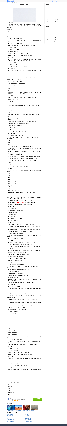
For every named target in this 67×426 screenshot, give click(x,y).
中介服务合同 (9, 418)
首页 (10, 2)
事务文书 (13, 2)
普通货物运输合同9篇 (10, 414)
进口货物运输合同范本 (11, 421)
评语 (54, 41)
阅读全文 (26, 6)
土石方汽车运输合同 (10, 419)
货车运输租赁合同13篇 (28, 421)
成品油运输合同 (27, 415)
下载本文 (29, 6)
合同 (16, 2)
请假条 (55, 39)
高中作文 (48, 41)
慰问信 (48, 39)
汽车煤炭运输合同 (10, 415)
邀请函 (55, 37)
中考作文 (48, 37)
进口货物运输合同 (28, 418)
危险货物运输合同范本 (28, 419)
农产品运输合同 (27, 414)
